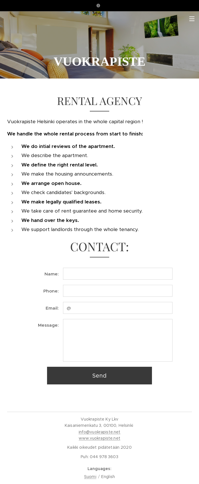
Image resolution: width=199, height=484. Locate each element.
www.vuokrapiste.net (99, 438)
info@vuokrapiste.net (100, 431)
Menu (191, 18)
